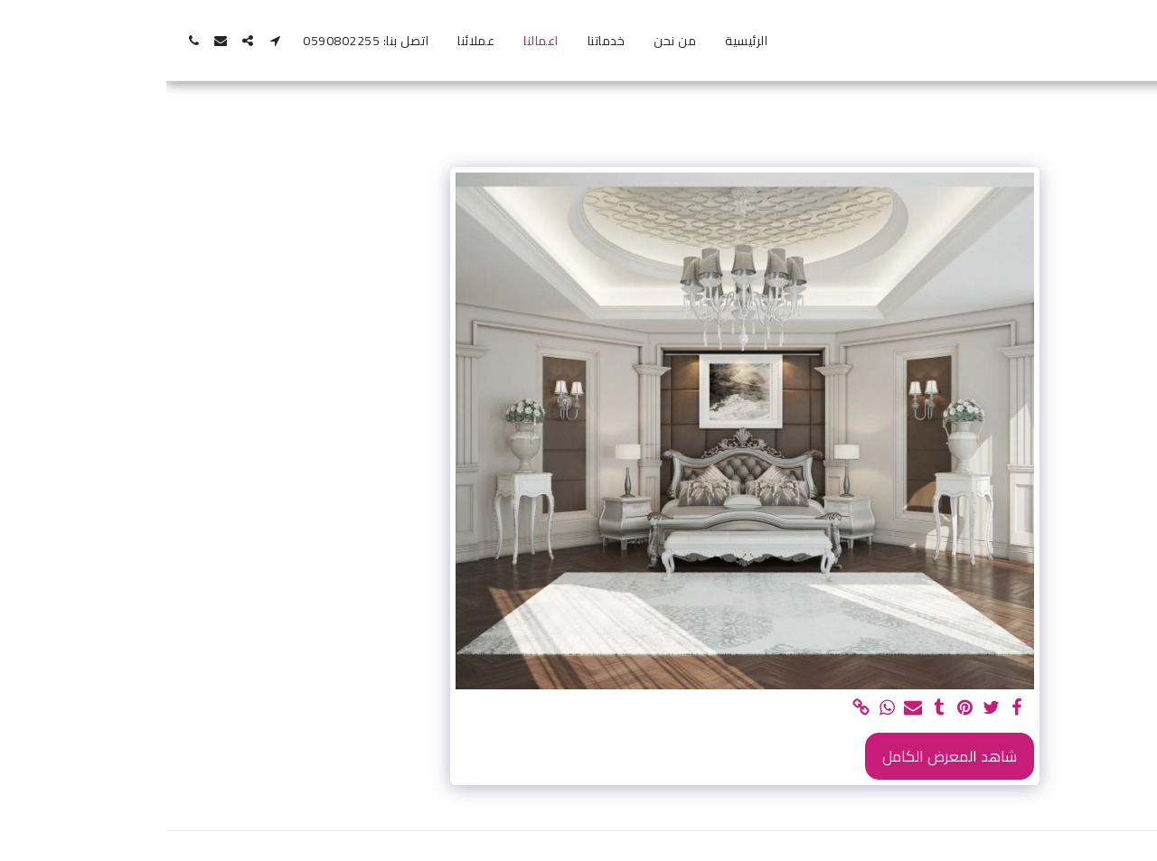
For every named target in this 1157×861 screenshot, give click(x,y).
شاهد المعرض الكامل (783, 756)
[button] (108, 40)
